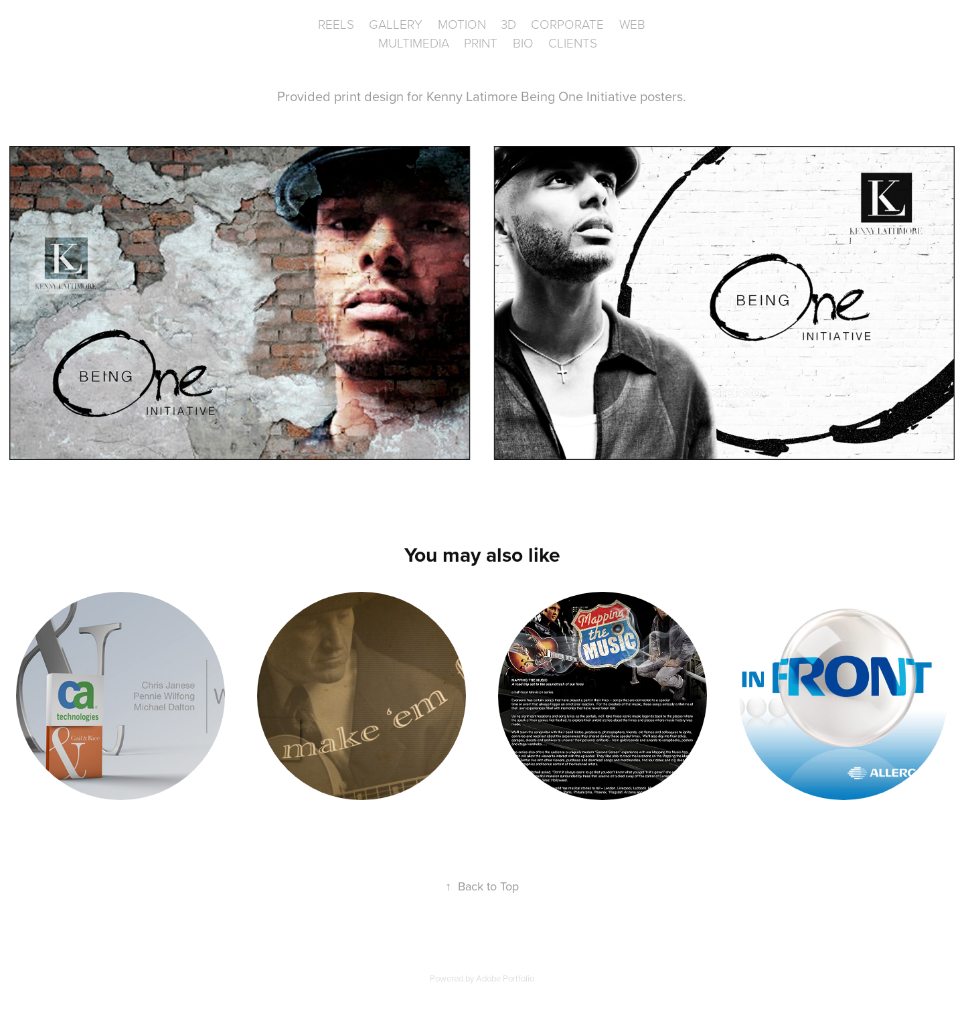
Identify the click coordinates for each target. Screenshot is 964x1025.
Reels (336, 24)
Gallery (395, 24)
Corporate (567, 24)
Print (480, 42)
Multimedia (413, 42)
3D (508, 24)
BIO (523, 42)
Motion (462, 24)
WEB (632, 24)
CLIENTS (572, 42)
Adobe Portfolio (505, 978)
